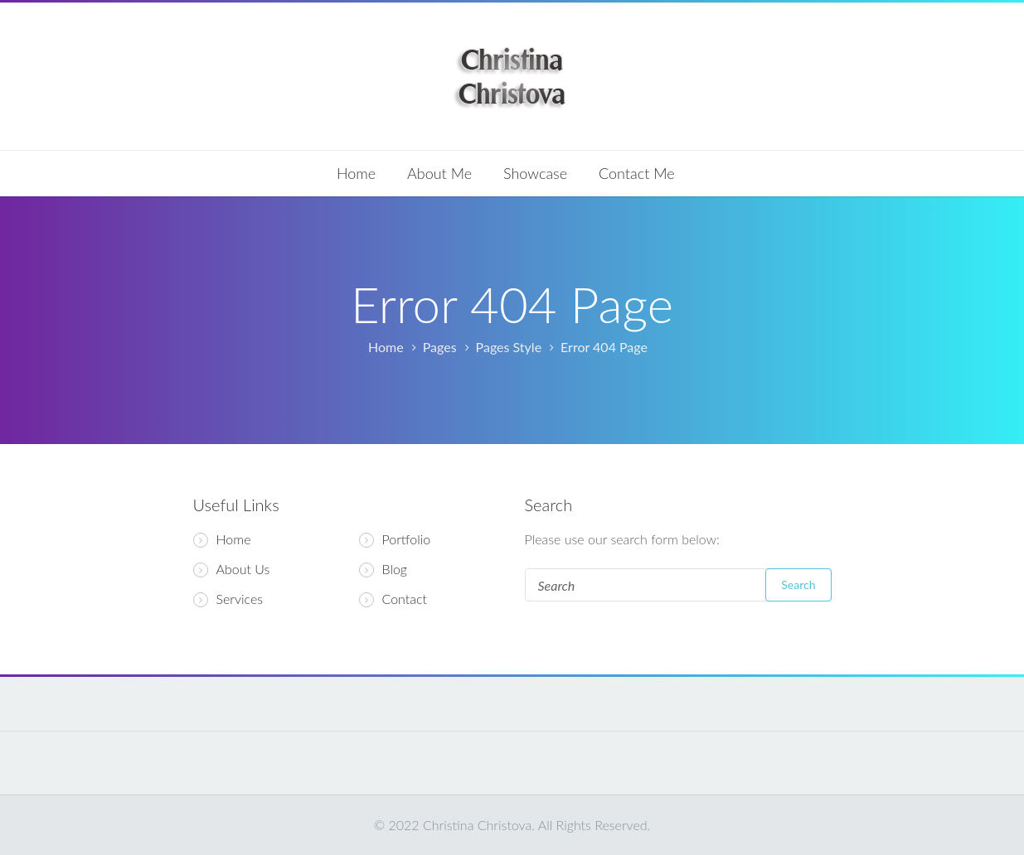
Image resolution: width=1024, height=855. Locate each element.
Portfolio (406, 539)
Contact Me (637, 173)
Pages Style (509, 347)
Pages (440, 347)
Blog (395, 569)
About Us (231, 569)
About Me (439, 173)
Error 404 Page (604, 347)
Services (228, 599)
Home (356, 173)
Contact (405, 599)
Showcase (535, 173)
